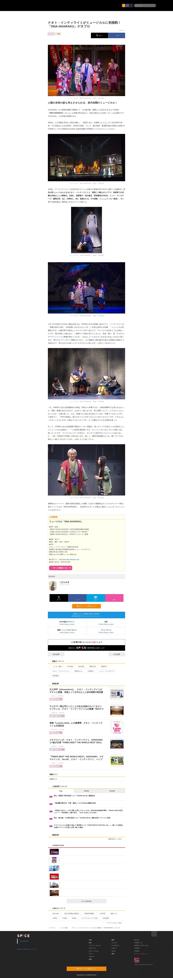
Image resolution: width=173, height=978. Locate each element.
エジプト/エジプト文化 (88, 918)
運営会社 (137, 940)
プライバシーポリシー (141, 954)
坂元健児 (80, 666)
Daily (60, 791)
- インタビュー (115, 945)
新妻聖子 (103, 666)
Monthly (112, 791)
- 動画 (112, 940)
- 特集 (112, 954)
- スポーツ (91, 956)
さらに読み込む (93, 901)
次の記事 (119, 654)
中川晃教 (69, 666)
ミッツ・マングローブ (105, 671)
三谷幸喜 (101, 913)
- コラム (113, 951)
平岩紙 (63, 918)
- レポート (114, 948)
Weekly (86, 791)
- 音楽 (90, 940)
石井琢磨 (105, 918)
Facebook (24, 941)
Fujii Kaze (55, 913)
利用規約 (137, 951)
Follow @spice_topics (66, 624)
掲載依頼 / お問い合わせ (141, 945)
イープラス (52, 928)
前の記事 (54, 654)
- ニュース (114, 942)
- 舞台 (90, 942)
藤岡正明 (92, 666)
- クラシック (92, 948)
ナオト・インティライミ (60, 671)
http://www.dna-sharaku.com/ (69, 559)
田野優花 (55, 676)
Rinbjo (73, 918)
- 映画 (90, 959)
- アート (90, 954)
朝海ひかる (77, 671)
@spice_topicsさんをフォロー (27, 949)
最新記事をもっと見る (115, 839)
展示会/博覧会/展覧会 (70, 913)
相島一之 (113, 913)
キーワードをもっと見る (115, 923)
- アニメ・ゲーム (93, 951)
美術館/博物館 (88, 913)
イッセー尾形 (56, 666)
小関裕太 (90, 671)
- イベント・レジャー (94, 945)
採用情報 (137, 948)
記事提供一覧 (138, 942)
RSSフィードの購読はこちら (88, 606)
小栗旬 (54, 918)
